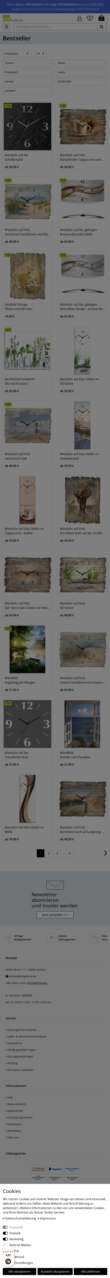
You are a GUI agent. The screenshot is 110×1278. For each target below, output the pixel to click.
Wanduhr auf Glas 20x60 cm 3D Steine (79, 381)
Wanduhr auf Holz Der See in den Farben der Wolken (27, 605)
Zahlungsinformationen (21, 1030)
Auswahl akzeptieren (55, 1271)
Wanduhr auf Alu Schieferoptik (16, 157)
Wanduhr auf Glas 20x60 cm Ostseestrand (79, 456)
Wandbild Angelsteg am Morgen (20, 680)
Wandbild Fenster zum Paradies (75, 755)
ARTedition (13, 1131)
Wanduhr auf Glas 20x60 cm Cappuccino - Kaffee (24, 531)
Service (11, 1018)
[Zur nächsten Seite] (105, 855)
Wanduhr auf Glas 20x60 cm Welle (24, 829)
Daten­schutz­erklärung (20, 1218)
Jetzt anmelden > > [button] (55, 915)
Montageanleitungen (19, 1056)
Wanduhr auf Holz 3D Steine (72, 605)
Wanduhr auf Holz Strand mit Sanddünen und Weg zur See (27, 232)
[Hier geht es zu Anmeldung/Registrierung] (79, 18)
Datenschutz (14, 1111)
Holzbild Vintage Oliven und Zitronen (19, 306)
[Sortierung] (17, 53)
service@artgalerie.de (22, 976)
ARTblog (12, 1063)
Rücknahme (14, 1043)
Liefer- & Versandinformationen (26, 1036)
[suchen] (101, 26)
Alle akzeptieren (19, 1271)
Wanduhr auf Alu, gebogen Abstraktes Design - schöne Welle (82, 306)
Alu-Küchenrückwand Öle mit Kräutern (19, 381)
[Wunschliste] (90, 18)
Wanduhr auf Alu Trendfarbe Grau (16, 755)
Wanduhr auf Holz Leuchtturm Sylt (17, 456)
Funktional (16, 1257)
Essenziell (16, 1227)
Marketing (16, 1239)
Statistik (15, 1233)
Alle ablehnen (90, 1271)
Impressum (13, 1124)
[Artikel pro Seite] (41, 53)
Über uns (12, 1137)
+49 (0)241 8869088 (20, 995)
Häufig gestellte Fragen (21, 1050)
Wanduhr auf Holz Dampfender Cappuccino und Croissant (82, 157)
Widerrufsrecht (16, 1104)
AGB (9, 1097)
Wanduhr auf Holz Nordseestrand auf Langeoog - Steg (82, 829)
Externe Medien (20, 1245)
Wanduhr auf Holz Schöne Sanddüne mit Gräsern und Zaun (82, 680)
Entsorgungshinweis (19, 1117)
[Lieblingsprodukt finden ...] (55, 26)
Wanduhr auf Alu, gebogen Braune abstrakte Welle (78, 232)
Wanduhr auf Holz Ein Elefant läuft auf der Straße (81, 531)
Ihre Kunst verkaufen (19, 1070)
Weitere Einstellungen (18, 1263)
